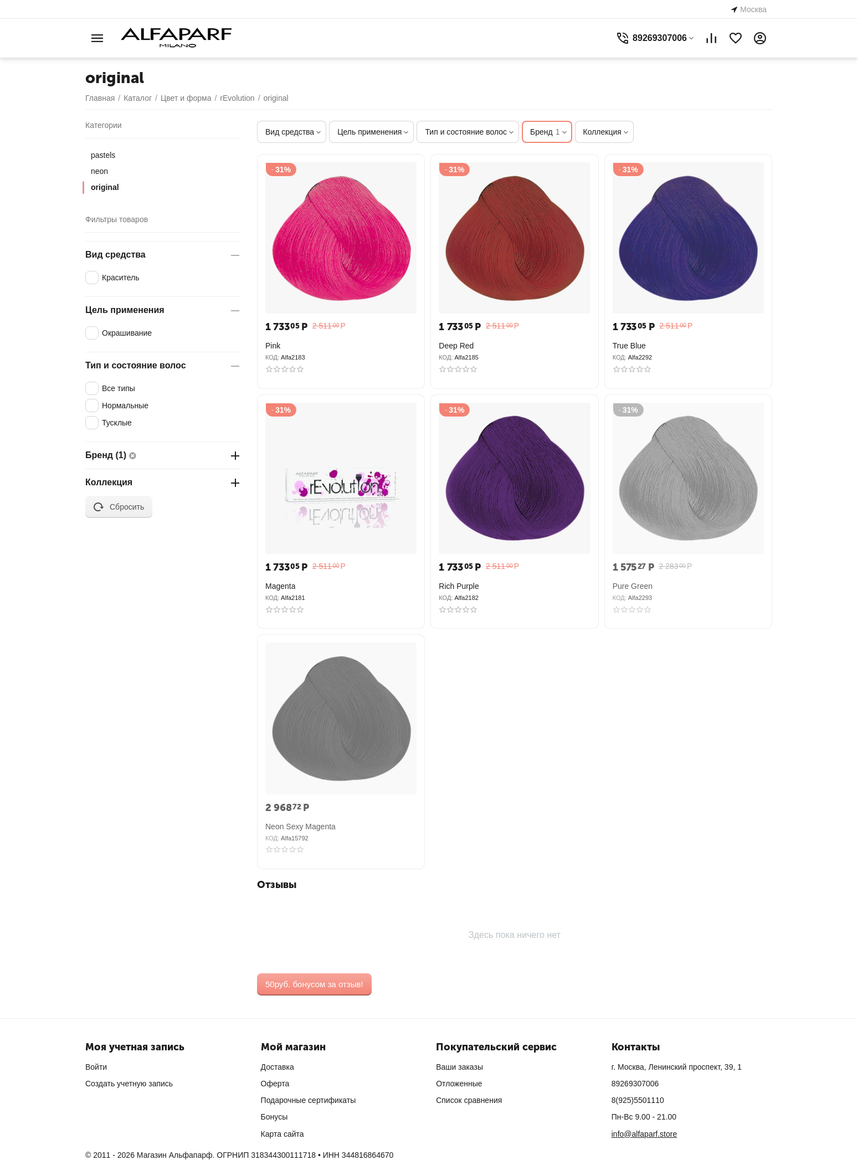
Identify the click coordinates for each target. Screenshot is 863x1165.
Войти (96, 1067)
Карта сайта (282, 1134)
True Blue (629, 345)
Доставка (277, 1067)
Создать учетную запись (129, 1083)
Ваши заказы (459, 1067)
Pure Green (633, 586)
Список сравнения (469, 1100)
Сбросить (119, 507)
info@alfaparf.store (644, 1134)
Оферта (275, 1083)
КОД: (272, 357)
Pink (272, 345)
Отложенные (459, 1083)
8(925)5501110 (638, 1100)
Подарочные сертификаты (308, 1100)
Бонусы (274, 1116)
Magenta (280, 586)
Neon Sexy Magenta (300, 826)
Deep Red (456, 345)
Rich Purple (459, 586)
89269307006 (635, 1083)
